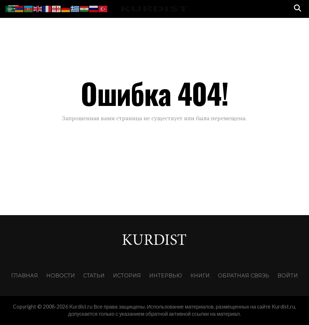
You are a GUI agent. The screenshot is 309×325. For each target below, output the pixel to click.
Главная (24, 275)
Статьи (94, 275)
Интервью (165, 275)
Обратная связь (243, 275)
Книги (200, 275)
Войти (287, 275)
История (127, 275)
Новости (60, 275)
